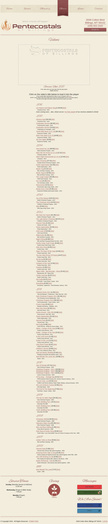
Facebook (93, 505)
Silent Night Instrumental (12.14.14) (48, 157)
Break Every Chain (42, 189)
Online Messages (92, 492)
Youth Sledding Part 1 (43, 402)
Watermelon (40, 235)
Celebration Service (43, 123)
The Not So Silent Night (44, 398)
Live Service (93, 487)
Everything (40, 283)
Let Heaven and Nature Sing (46, 108)
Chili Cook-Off (41, 231)
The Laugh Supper (42, 177)
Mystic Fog (40, 169)
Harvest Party (41, 223)
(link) (64, 108)
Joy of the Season (42, 198)
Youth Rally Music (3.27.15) (45, 131)
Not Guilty (39, 279)
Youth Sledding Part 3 (43, 410)
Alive (38, 206)
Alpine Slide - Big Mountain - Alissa (48, 271)
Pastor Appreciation (43, 165)
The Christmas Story (43, 202)
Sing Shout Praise (42, 344)
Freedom (39, 267)
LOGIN (105, 521)
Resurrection (40, 185)
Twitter (94, 510)
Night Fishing (40, 239)
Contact (98, 8)
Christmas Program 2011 (45, 300)
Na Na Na (39, 259)
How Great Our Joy (43, 149)
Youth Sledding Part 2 (43, 406)
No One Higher (41, 139)
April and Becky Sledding (45, 352)
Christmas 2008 (41, 419)
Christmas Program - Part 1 (45, 369)
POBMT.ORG (33, 521)
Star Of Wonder (41, 365)
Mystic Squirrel (41, 173)
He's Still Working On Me (44, 457)
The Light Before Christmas (45, 219)
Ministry (45, 8)
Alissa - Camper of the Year (45, 328)
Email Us (95, 30)
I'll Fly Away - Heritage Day (45, 377)
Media (63, 8)
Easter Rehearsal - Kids (44, 461)
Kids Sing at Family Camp (45, 431)
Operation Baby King (43, 423)
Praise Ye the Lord (42, 340)
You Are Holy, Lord (42, 381)
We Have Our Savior (43, 215)
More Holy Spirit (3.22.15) (45, 135)
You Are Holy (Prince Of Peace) (47, 255)
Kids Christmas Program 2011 (46, 296)
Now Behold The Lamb (44, 469)
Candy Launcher (42, 275)
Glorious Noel (41, 119)
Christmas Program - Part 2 (45, 371)
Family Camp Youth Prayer (45, 243)
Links (80, 8)
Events (27, 8)
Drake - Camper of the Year (45, 332)
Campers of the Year (43, 263)
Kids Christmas (41, 161)
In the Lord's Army (42, 336)
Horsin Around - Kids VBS (45, 312)
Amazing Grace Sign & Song (46, 453)
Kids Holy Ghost (41, 247)
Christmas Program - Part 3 (45, 373)
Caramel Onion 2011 (43, 292)
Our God (39, 181)
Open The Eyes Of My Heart (46, 251)
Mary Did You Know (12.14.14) (46, 153)
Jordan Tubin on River (43, 440)
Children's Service (42, 348)
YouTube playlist (70, 112)
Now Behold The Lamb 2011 (46, 356)
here (70, 96)
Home (9, 8)
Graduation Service (43, 127)
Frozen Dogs (40, 304)
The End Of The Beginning (45, 389)
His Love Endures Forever (45, 385)
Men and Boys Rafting (44, 427)
